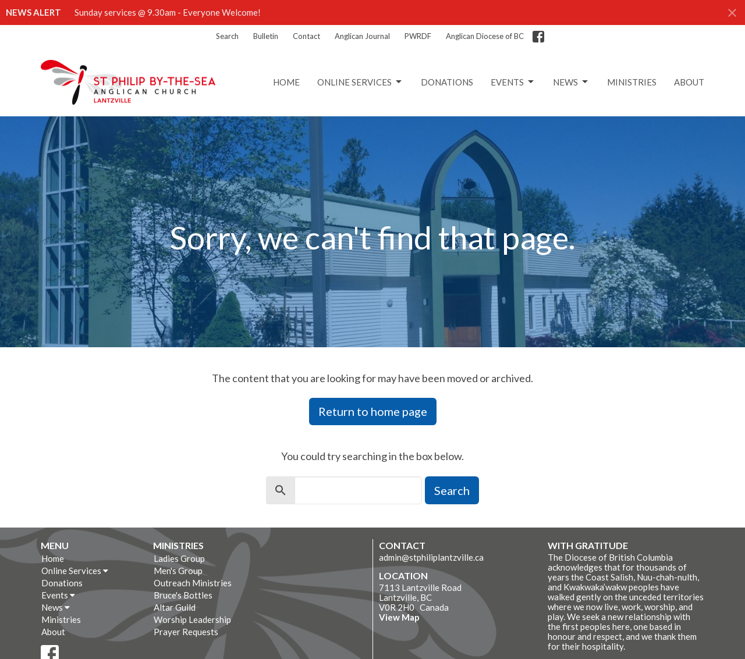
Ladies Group (179, 558)
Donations (447, 82)
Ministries (632, 82)
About (689, 82)
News (571, 82)
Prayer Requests (186, 631)
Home (286, 82)
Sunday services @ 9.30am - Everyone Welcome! (167, 12)
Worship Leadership (192, 619)
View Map (399, 617)
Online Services (360, 82)
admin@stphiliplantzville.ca (431, 557)
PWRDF (418, 36)
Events (513, 82)
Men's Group (178, 570)
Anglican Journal (362, 36)
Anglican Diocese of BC (485, 36)
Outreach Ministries (193, 583)
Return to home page (372, 411)
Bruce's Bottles (183, 595)
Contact (306, 36)
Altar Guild (175, 607)
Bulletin (265, 36)
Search (227, 36)
